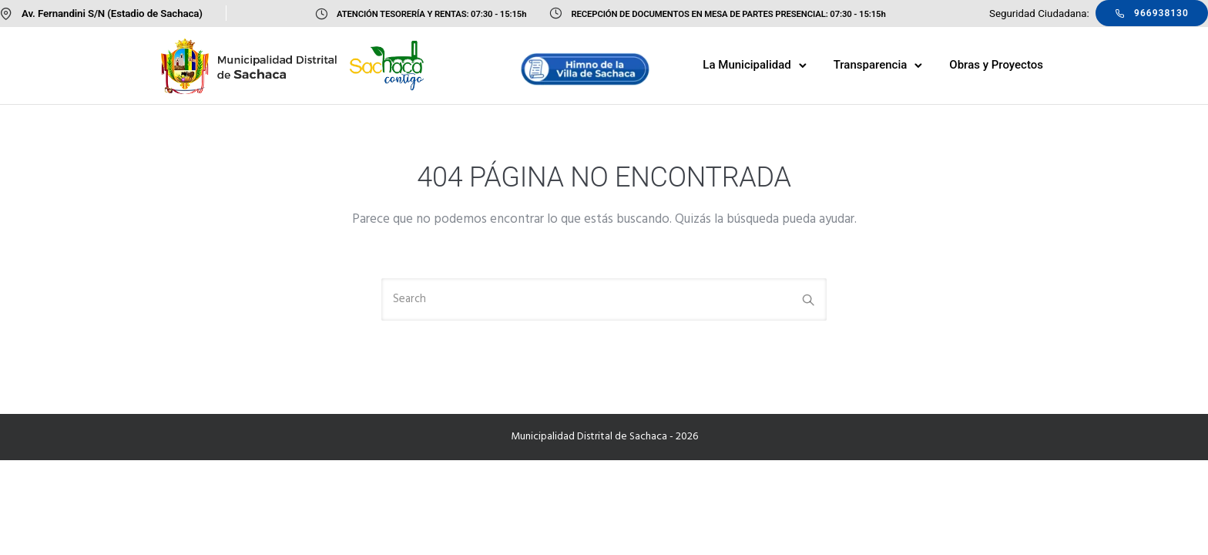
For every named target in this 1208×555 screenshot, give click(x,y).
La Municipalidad (746, 65)
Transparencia (871, 65)
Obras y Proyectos (996, 65)
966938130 (1152, 13)
